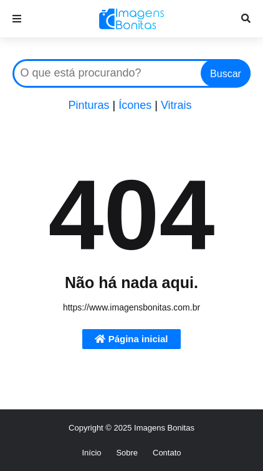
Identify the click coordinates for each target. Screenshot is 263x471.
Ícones (134, 105)
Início (91, 452)
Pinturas (88, 105)
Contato (167, 452)
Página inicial (131, 338)
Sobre (127, 452)
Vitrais (176, 105)
